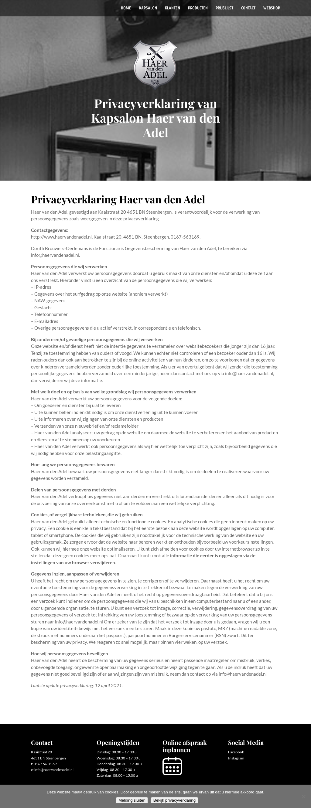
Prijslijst (224, 8)
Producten (198, 8)
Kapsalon (148, 8)
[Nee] (303, 796)
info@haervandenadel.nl (53, 769)
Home (126, 8)
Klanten (172, 8)
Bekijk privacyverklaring (174, 800)
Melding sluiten (131, 800)
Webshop (271, 8)
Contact (248, 8)
